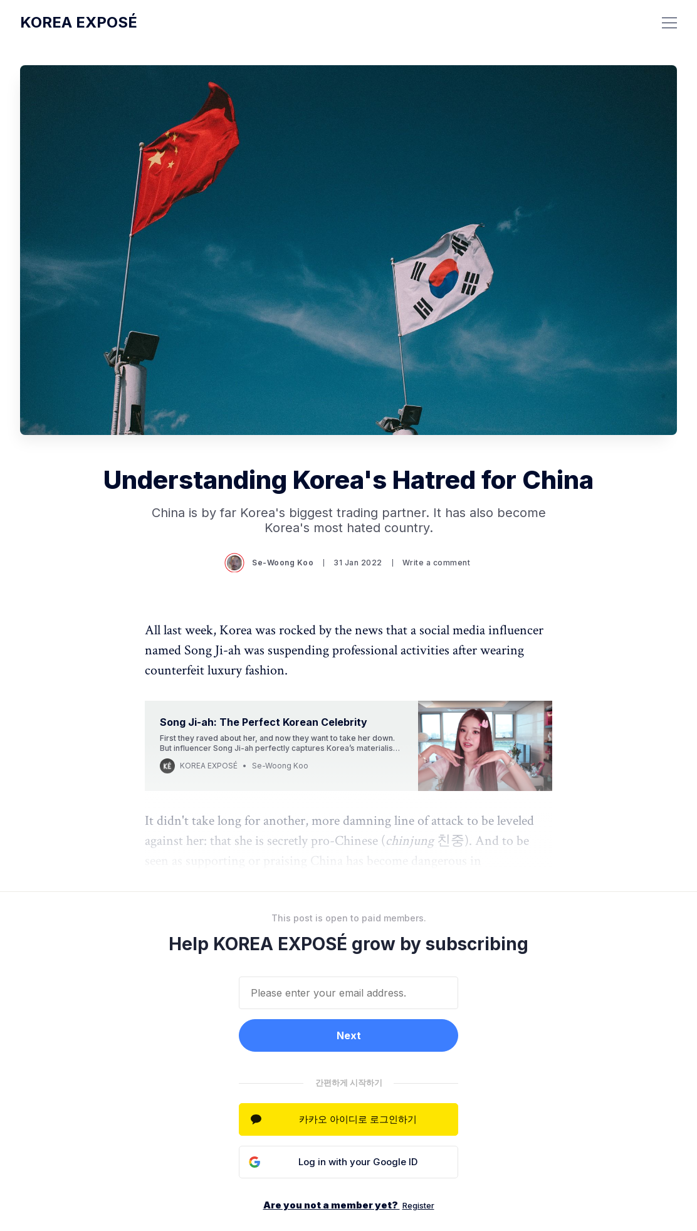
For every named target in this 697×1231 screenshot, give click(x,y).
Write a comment (436, 562)
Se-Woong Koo (270, 562)
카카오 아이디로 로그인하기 (358, 1119)
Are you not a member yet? (348, 1205)
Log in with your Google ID (357, 1162)
